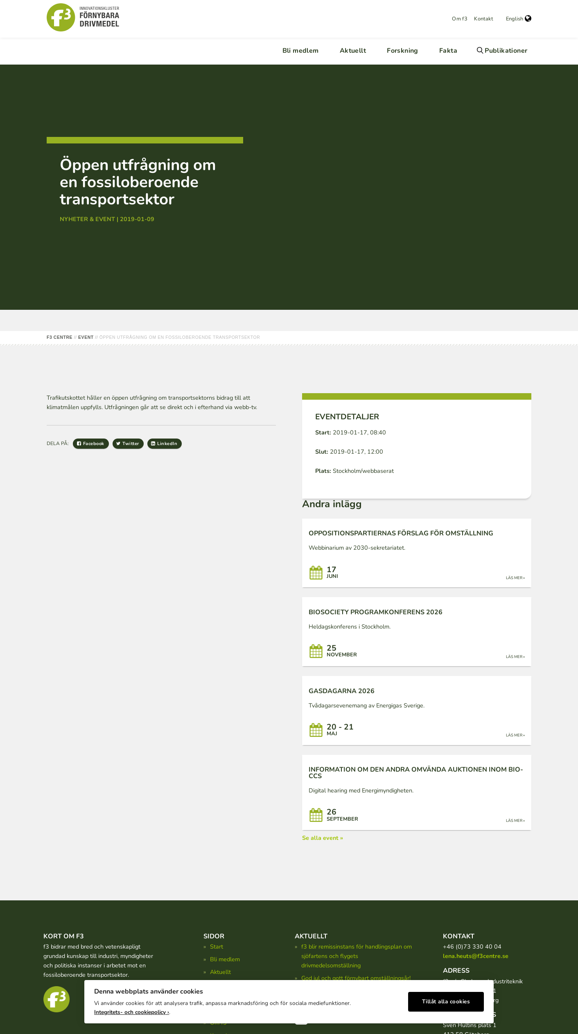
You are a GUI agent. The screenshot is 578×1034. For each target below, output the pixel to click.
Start (216, 946)
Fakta (448, 50)
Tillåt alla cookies (446, 999)
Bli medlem (300, 50)
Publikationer (506, 50)
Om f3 (459, 18)
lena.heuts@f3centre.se (475, 956)
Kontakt (483, 18)
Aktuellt (353, 50)
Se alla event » (322, 838)
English (518, 18)
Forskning (402, 50)
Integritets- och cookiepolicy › (131, 1010)
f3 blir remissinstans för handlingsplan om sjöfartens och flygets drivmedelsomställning (356, 955)
